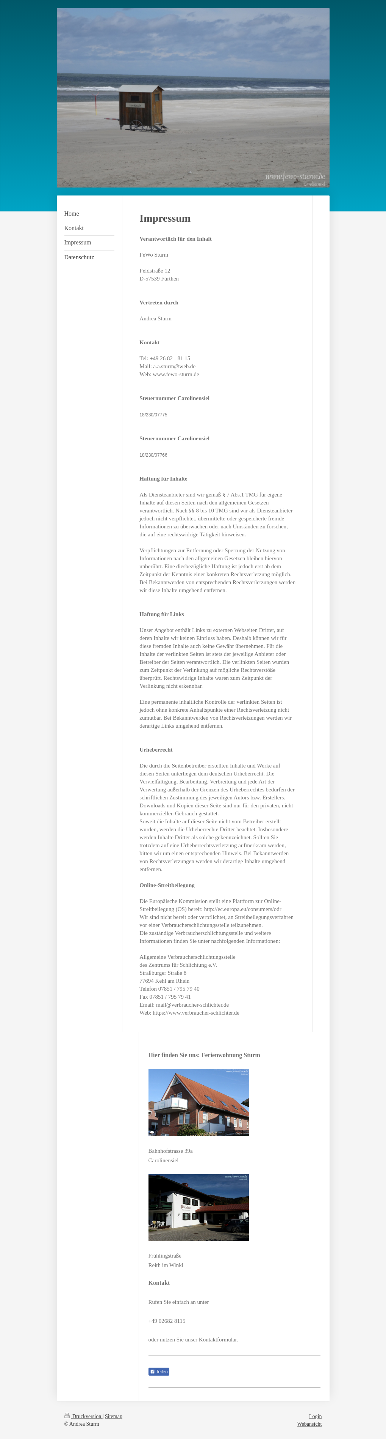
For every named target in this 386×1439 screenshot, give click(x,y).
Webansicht (309, 1424)
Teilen (159, 1371)
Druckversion (83, 1416)
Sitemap (113, 1416)
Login (315, 1416)
